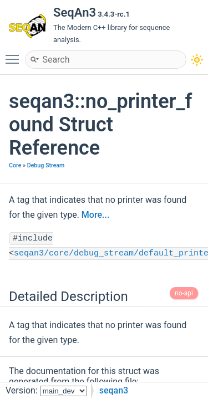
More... (95, 214)
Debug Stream (46, 165)
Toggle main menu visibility (15, 54)
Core (15, 165)
